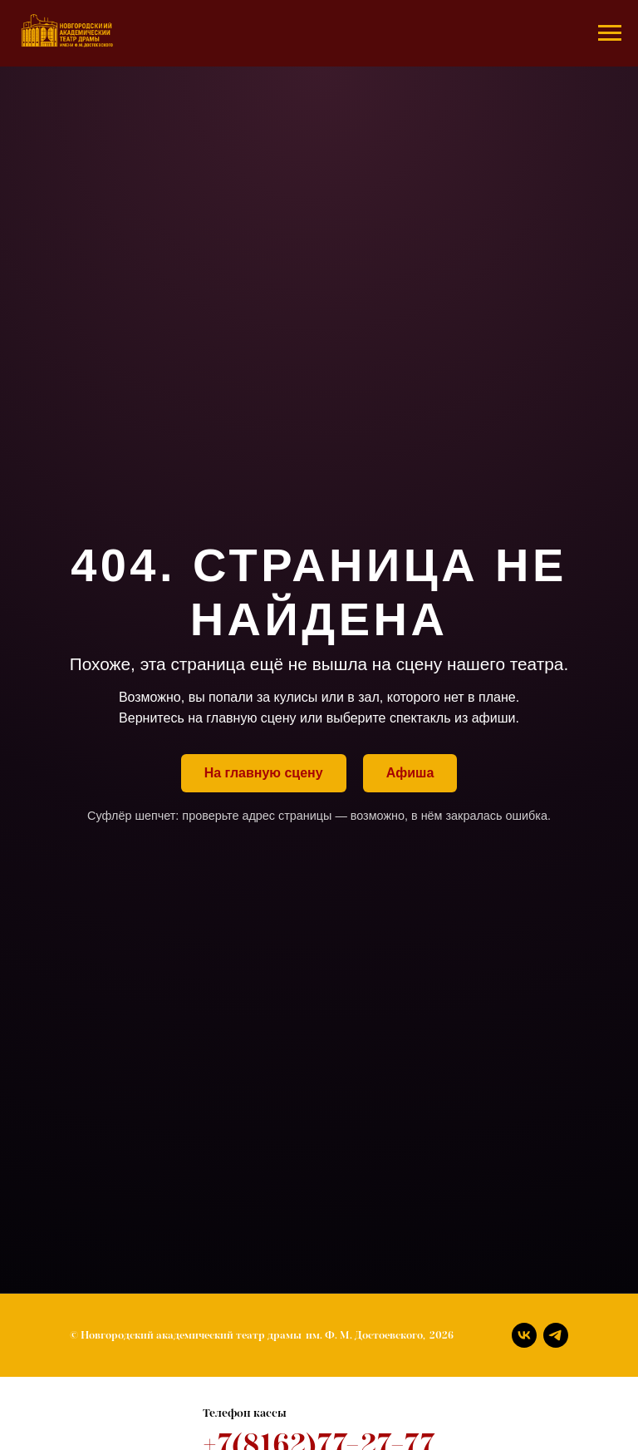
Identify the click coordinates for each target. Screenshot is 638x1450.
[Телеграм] (555, 1335)
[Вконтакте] (524, 1335)
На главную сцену (263, 773)
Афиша (410, 773)
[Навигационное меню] (609, 33)
